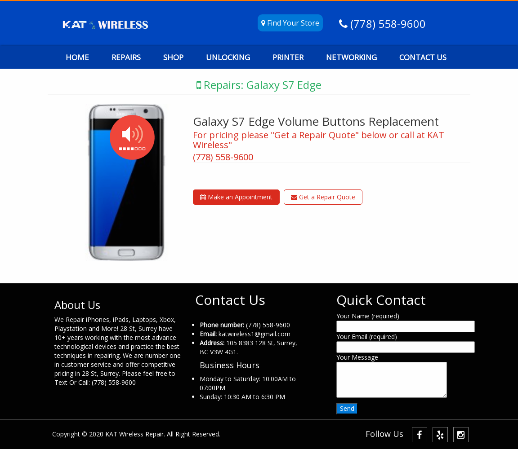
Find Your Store (290, 23)
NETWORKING (351, 57)
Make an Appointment (236, 197)
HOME (77, 57)
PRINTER (288, 57)
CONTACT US (423, 57)
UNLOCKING (228, 57)
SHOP (173, 57)
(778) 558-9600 (387, 23)
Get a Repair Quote (323, 197)
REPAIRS (126, 57)
